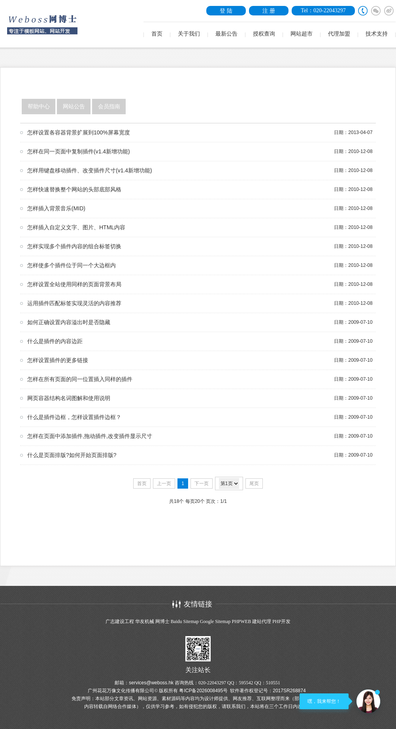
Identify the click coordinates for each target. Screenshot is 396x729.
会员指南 (109, 107)
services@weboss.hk (151, 683)
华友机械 (144, 621)
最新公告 (226, 34)
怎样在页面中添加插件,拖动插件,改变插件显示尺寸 (89, 436)
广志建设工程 (120, 621)
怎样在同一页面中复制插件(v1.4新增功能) (78, 151)
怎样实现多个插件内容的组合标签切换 (74, 246)
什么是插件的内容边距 (55, 341)
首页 (156, 34)
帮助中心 (39, 107)
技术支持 (377, 34)
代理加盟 (339, 34)
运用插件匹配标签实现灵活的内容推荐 (74, 303)
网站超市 (301, 34)
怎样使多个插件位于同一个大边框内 (71, 265)
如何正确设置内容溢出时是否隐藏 (68, 322)
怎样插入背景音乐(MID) (56, 208)
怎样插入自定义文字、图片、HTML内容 (76, 227)
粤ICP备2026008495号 (203, 690)
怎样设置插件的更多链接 (57, 360)
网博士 (162, 621)
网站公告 (74, 107)
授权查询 (264, 34)
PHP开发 (281, 621)
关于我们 (189, 34)
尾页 (254, 483)
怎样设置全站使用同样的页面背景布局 (74, 284)
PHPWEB (241, 621)
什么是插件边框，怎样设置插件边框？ (74, 417)
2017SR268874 (289, 690)
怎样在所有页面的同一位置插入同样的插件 (79, 379)
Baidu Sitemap (185, 621)
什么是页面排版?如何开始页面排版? (72, 455)
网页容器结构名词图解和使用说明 (68, 398)
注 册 (268, 11)
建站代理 (261, 621)
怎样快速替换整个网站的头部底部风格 (74, 189)
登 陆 (226, 11)
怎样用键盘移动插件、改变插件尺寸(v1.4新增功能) (89, 170)
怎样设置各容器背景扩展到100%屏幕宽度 (78, 132)
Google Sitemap (215, 621)
